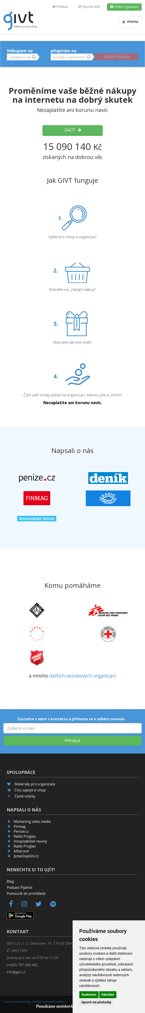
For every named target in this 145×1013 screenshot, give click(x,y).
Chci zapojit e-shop (30, 790)
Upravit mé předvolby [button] (96, 1002)
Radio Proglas (25, 836)
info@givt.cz (16, 972)
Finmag (19, 826)
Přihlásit (60, 6)
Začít (72, 130)
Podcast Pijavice (19, 887)
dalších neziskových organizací (82, 676)
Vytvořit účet (89, 6)
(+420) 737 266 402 (22, 965)
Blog (10, 881)
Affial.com (21, 851)
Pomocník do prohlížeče (26, 893)
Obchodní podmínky (17, 1002)
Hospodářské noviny (30, 841)
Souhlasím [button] (89, 994)
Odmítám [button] (107, 994)
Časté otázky (25, 796)
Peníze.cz (21, 831)
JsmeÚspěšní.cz (26, 856)
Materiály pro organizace (35, 784)
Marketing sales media (32, 821)
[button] (22, 57)
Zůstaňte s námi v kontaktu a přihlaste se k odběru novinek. (71, 719)
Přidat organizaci (124, 6)
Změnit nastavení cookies (48, 1002)
